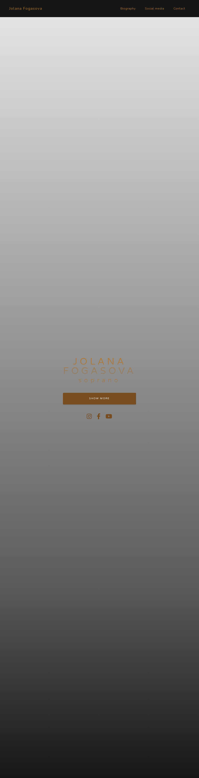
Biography (128, 8)
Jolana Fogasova (25, 8)
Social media (154, 8)
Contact (179, 8)
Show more (99, 398)
